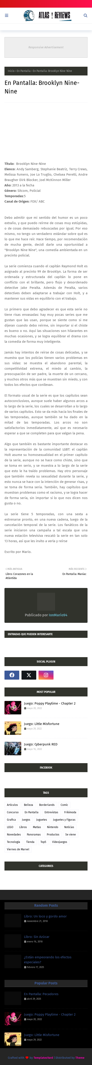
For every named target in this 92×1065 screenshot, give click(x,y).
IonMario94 (57, 615)
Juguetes (41, 819)
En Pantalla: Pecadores (41, 994)
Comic (64, 804)
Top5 (43, 842)
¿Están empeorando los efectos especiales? (47, 959)
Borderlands (47, 804)
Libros (23, 827)
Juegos (26, 819)
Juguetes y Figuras (64, 819)
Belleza (28, 804)
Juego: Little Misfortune (41, 724)
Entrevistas (51, 812)
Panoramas (34, 834)
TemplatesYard (43, 1057)
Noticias (69, 827)
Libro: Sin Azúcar (36, 937)
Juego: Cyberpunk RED (41, 744)
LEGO (10, 827)
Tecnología (13, 842)
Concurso (13, 812)
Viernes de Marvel (18, 849)
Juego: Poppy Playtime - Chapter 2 (49, 703)
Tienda (30, 842)
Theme (79, 1057)
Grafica (11, 819)
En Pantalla (24, 71)
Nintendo (52, 827)
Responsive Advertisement (46, 47)
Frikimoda (70, 812)
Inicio (11, 71)
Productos (53, 834)
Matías (37, 827)
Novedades (14, 834)
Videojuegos (59, 842)
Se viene (70, 834)
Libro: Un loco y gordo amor (45, 916)
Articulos (12, 804)
